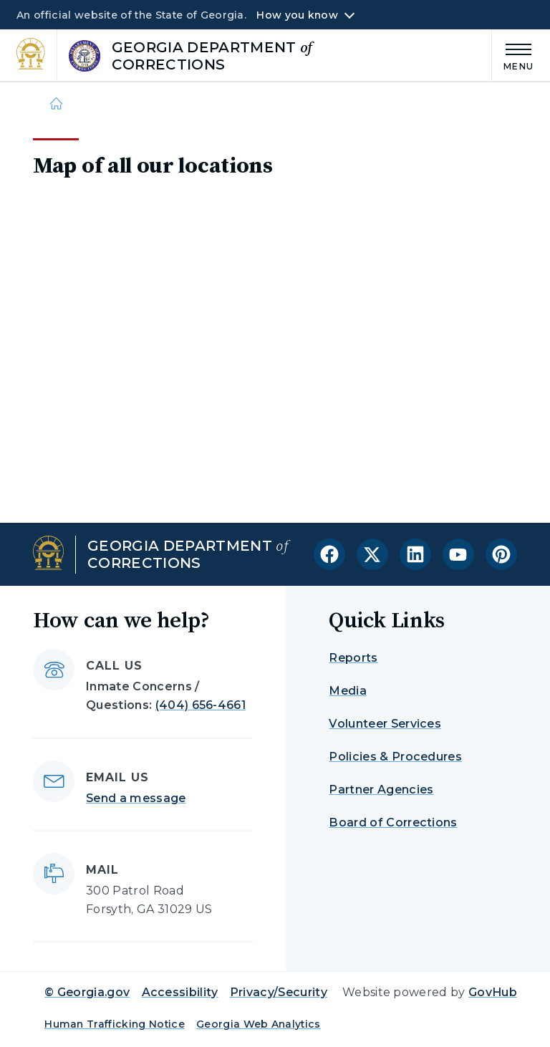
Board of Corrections (393, 822)
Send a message (135, 798)
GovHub (492, 992)
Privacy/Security (278, 992)
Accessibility (180, 992)
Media (348, 691)
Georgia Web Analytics (258, 1024)
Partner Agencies (381, 789)
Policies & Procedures (395, 756)
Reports (353, 658)
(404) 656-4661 (200, 705)
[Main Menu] (513, 55)
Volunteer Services (385, 723)
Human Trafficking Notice (114, 1024)
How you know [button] (296, 15)
